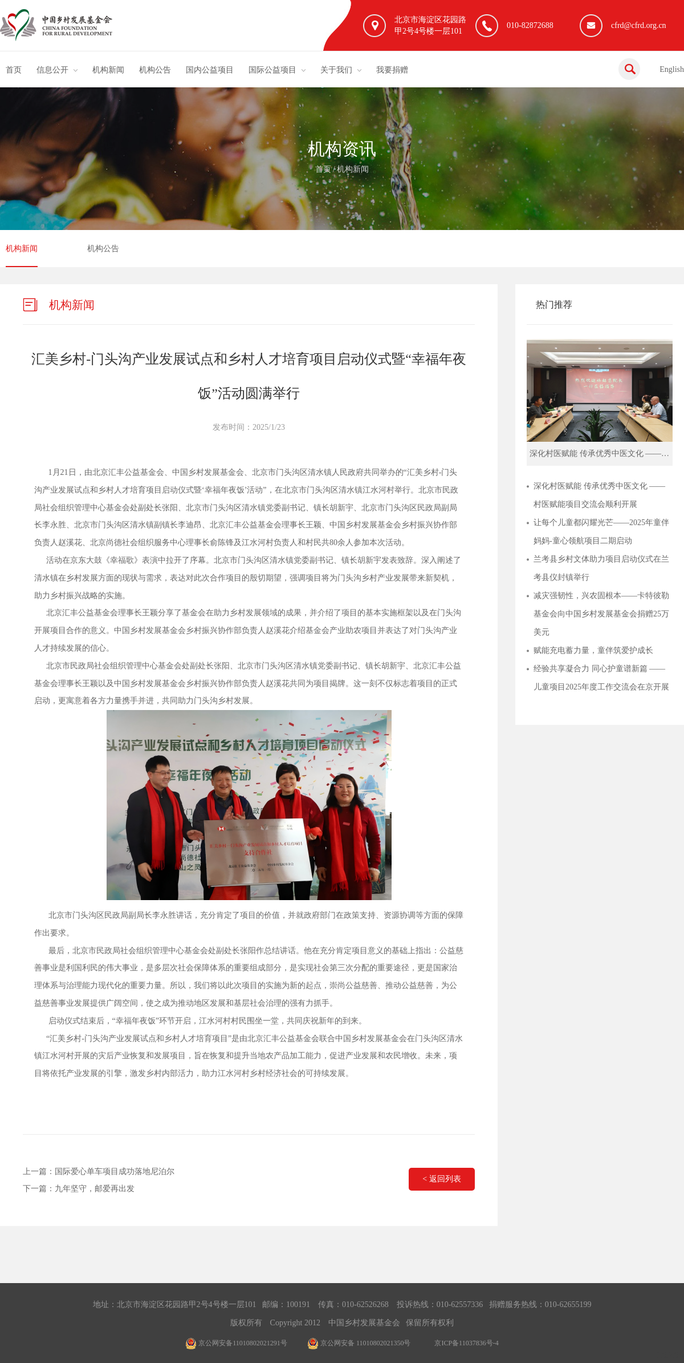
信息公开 (52, 70)
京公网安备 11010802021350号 (359, 1343)
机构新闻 (108, 70)
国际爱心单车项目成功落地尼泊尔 (114, 1171)
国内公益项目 (210, 70)
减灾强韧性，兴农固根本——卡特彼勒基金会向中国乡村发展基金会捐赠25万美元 (601, 613)
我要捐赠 (392, 70)
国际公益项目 (272, 70)
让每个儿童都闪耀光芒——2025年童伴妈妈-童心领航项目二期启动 (601, 531)
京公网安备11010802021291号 (236, 1343)
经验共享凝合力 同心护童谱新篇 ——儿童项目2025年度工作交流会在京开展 (601, 677)
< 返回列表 (441, 1179)
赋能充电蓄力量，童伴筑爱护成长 (593, 650)
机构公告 (155, 70)
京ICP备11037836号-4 (466, 1343)
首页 (14, 70)
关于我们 (336, 70)
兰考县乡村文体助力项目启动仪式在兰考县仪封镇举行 (601, 568)
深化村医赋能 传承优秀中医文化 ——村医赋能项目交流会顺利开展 (599, 495)
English (671, 69)
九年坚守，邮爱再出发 (95, 1188)
